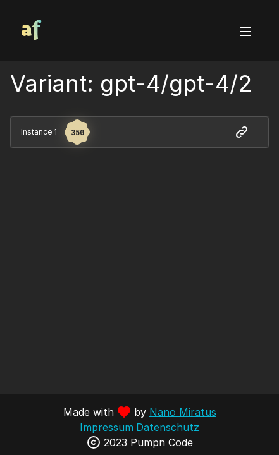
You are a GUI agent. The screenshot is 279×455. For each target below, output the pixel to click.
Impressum (106, 427)
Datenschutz (167, 427)
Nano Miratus (182, 412)
